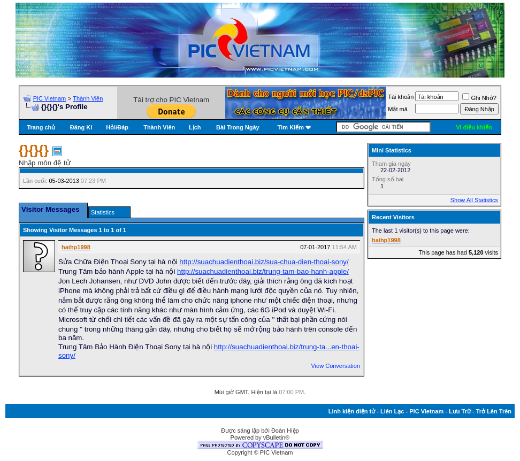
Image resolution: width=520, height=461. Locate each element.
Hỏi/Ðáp (117, 127)
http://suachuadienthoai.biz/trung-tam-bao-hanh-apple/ (263, 271)
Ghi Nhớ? (479, 98)
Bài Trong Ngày (237, 127)
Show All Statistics (474, 200)
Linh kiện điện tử (351, 411)
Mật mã (398, 109)
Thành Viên (88, 98)
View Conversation (335, 366)
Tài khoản (401, 97)
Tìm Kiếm (291, 127)
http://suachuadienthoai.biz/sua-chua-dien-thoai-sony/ (263, 262)
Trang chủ (41, 127)
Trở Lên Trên (493, 411)
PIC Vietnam (49, 98)
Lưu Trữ (460, 411)
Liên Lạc (392, 411)
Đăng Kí (81, 127)
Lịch (195, 127)
